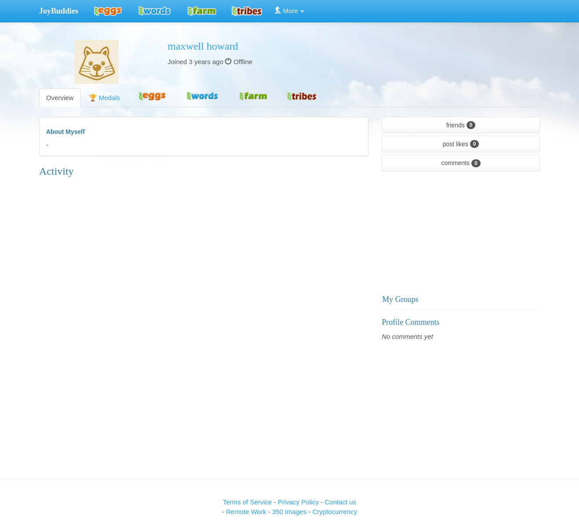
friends (461, 125)
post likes (461, 144)
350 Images (290, 511)
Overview (60, 97)
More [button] (289, 10)
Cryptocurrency (334, 511)
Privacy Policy (299, 502)
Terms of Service (247, 502)
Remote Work (247, 511)
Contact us (340, 502)
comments (460, 163)
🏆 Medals (104, 97)
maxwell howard (203, 46)
